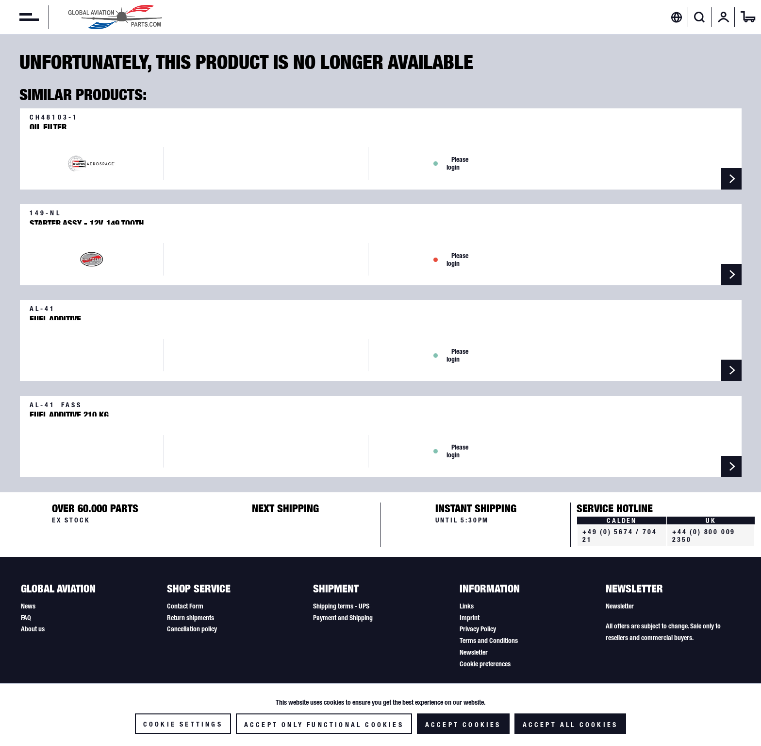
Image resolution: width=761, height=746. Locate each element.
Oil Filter (48, 125)
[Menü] (19, 17)
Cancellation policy (192, 629)
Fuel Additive (55, 317)
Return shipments (190, 618)
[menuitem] (19, 17)
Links (467, 606)
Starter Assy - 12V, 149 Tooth (87, 222)
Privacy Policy (478, 629)
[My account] (723, 17)
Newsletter (474, 652)
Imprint (470, 618)
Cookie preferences (485, 664)
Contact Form (185, 606)
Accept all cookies (570, 725)
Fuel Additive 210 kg (69, 413)
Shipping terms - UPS (341, 606)
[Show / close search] (699, 17)
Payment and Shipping (343, 618)
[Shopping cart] (748, 17)
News (28, 606)
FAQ (26, 618)
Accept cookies (463, 725)
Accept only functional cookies (324, 725)
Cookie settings (183, 724)
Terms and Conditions (489, 640)
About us (33, 629)
